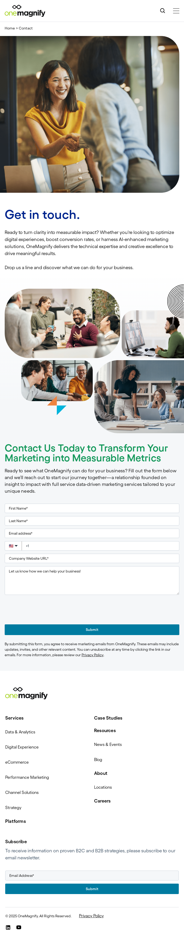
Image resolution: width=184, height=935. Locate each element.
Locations (103, 787)
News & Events (108, 744)
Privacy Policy (92, 655)
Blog (98, 759)
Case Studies (108, 718)
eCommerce (17, 762)
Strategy (13, 807)
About (100, 773)
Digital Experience (22, 747)
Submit (92, 630)
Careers (102, 801)
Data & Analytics (20, 731)
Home (10, 28)
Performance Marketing (27, 777)
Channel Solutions (22, 792)
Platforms (15, 821)
